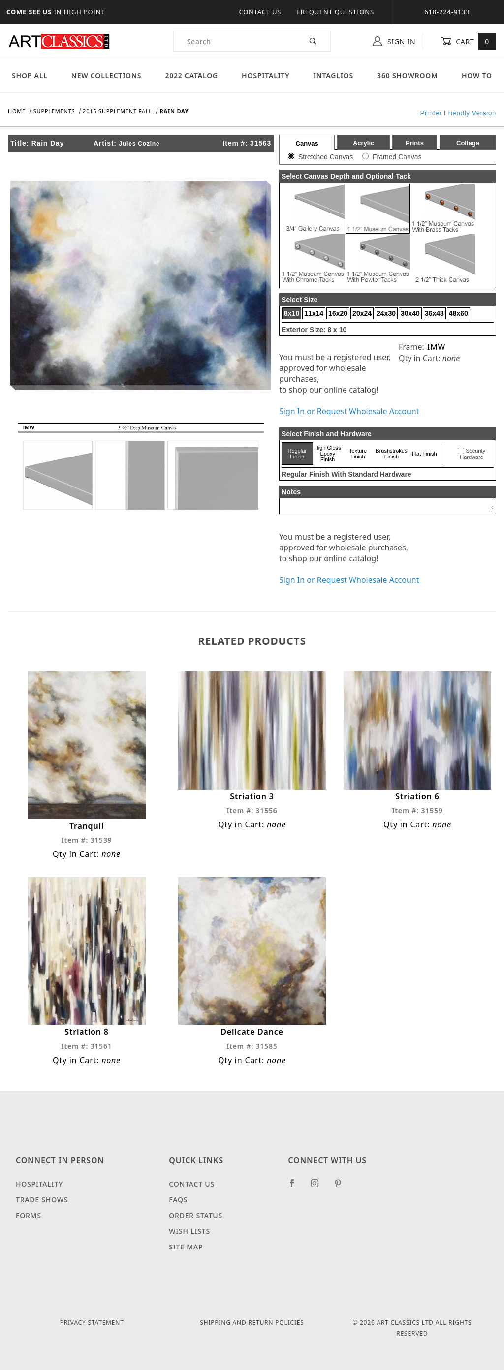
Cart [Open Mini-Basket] (468, 41)
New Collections (106, 75)
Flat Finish (424, 454)
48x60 (458, 313)
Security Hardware (472, 454)
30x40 (410, 313)
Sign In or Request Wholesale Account (349, 411)
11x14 (313, 313)
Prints (415, 143)
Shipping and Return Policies (252, 1322)
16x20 (337, 313)
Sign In (394, 41)
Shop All (30, 75)
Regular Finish (297, 453)
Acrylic (363, 143)
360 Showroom (407, 75)
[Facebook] (296, 1187)
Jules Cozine (139, 143)
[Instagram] (319, 1187)
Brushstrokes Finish (391, 453)
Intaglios (333, 75)
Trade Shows (42, 1199)
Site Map (186, 1246)
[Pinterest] (342, 1187)
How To (477, 75)
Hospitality (266, 75)
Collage (467, 143)
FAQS (178, 1199)
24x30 (386, 313)
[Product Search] (235, 41)
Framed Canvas (397, 157)
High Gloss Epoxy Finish (328, 453)
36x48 (434, 313)
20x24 (362, 313)
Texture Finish (358, 453)
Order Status (195, 1215)
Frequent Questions (335, 11)
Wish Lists (189, 1231)
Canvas (307, 143)
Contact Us (260, 11)
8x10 (291, 313)
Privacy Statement (92, 1322)
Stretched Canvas (325, 157)
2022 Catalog (191, 75)
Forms (28, 1215)
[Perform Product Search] (313, 41)
